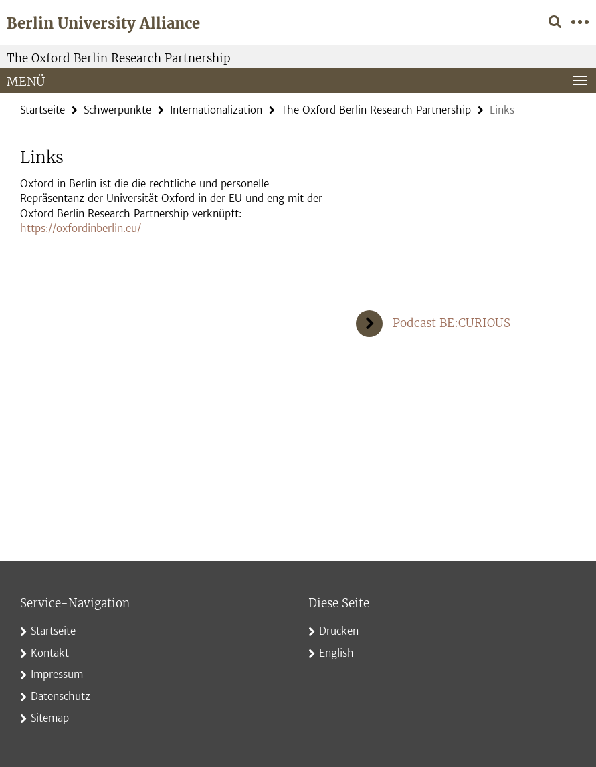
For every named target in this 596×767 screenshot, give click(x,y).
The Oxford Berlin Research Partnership (119, 58)
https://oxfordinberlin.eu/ (80, 228)
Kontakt (50, 653)
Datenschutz (60, 696)
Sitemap (50, 717)
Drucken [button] (339, 631)
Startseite (42, 110)
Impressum (57, 674)
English (336, 653)
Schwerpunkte (117, 110)
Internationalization (216, 110)
